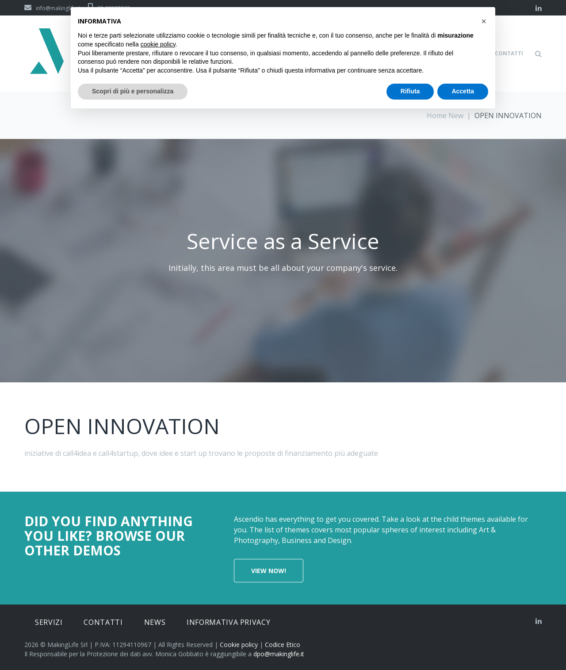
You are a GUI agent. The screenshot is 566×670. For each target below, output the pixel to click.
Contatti (103, 622)
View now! (268, 570)
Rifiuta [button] (410, 91)
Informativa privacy (228, 622)
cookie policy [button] (158, 44)
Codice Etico (282, 644)
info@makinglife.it (52, 8)
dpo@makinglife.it (278, 654)
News (155, 622)
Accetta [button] (462, 91)
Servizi (48, 622)
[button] (484, 21)
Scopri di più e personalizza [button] (132, 91)
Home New (445, 115)
